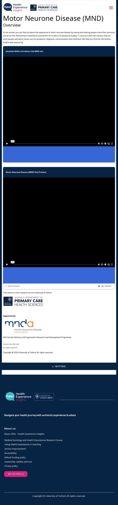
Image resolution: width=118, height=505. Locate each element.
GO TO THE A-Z (16, 474)
